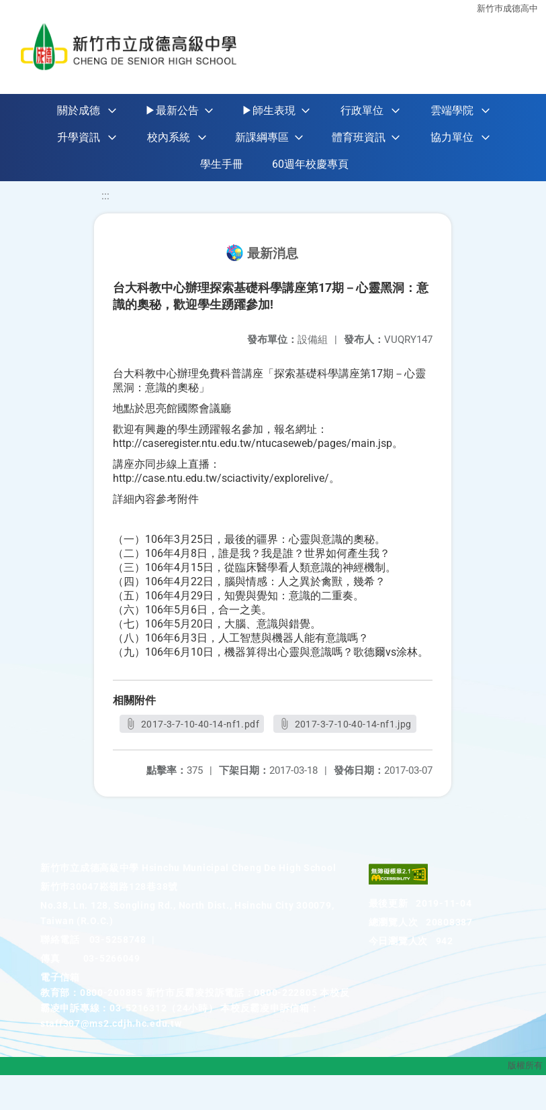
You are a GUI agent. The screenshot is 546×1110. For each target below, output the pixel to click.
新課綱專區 (262, 137)
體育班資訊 (358, 137)
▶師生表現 (268, 110)
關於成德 (78, 110)
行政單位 (361, 110)
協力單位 (451, 137)
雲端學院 (451, 110)
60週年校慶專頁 (310, 164)
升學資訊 (78, 137)
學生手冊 (221, 164)
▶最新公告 (172, 110)
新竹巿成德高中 (507, 8)
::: (105, 195)
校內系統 (168, 137)
